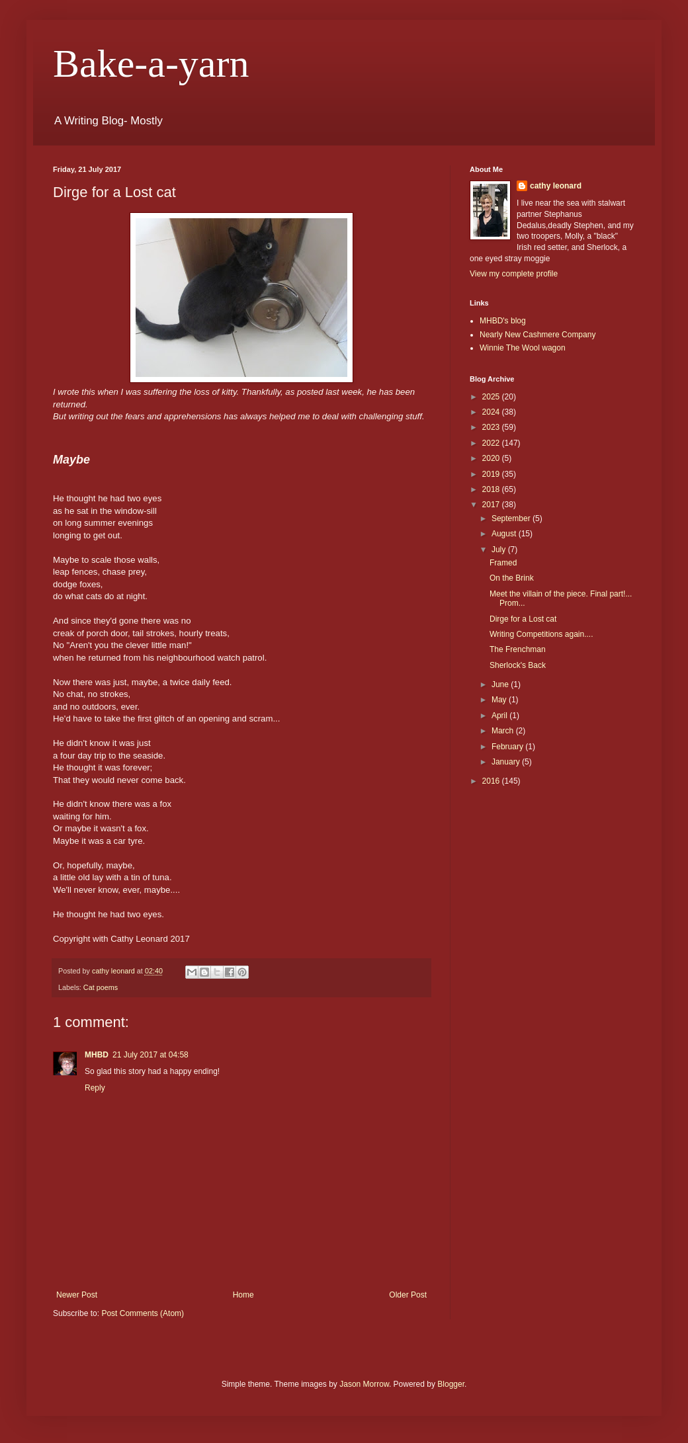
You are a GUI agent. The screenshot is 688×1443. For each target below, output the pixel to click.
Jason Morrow (364, 1384)
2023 (492, 427)
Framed (503, 562)
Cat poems (100, 987)
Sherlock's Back (518, 665)
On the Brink (512, 578)
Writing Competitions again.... (541, 634)
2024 (492, 412)
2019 (492, 474)
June (501, 684)
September (512, 518)
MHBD (96, 1054)
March (504, 730)
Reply (95, 1088)
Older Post (408, 1294)
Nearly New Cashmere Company (537, 334)
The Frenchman (518, 649)
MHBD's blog (503, 320)
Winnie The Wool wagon (523, 347)
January (507, 761)
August (505, 533)
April (500, 715)
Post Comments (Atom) (142, 1313)
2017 (492, 504)
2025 (492, 396)
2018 (492, 489)
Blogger (450, 1384)
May (500, 699)
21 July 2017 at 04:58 (150, 1054)
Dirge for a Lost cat (523, 619)
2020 (492, 458)
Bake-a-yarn (151, 63)
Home (243, 1294)
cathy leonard (555, 185)
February (508, 746)
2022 (492, 443)
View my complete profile (514, 273)
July (500, 549)
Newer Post (76, 1294)
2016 (492, 781)
